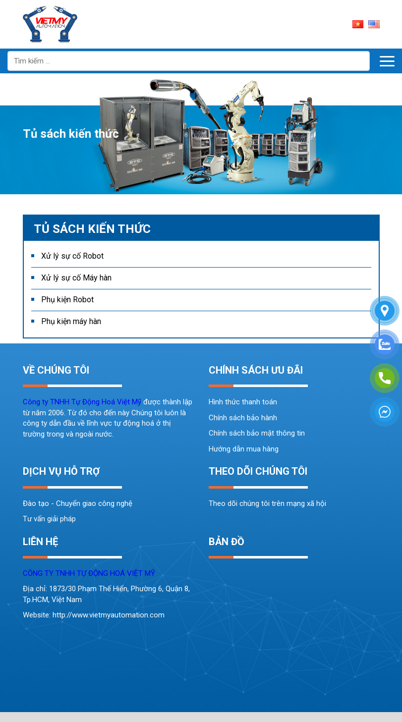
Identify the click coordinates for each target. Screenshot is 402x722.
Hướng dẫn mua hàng (244, 448)
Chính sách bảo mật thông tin (257, 433)
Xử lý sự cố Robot (72, 256)
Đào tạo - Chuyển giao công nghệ (77, 503)
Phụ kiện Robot (67, 299)
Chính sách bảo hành (243, 417)
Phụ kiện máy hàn (71, 321)
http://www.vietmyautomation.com (109, 615)
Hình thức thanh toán (243, 401)
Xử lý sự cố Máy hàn (76, 277)
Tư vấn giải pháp (49, 518)
